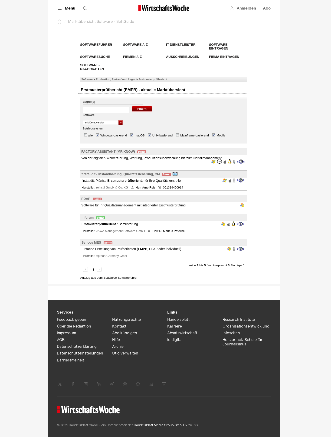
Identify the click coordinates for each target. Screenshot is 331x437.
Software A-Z (135, 44)
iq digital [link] (174, 339)
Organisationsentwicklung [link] (246, 326)
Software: (89, 115)
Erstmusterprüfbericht (152, 79)
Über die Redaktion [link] (74, 326)
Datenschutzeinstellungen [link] (80, 353)
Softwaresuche (95, 57)
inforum (88, 217)
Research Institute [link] (239, 319)
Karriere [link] (174, 326)
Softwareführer (96, 44)
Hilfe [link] (116, 339)
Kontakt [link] (119, 326)
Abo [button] (267, 8)
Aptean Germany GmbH (112, 256)
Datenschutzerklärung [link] (77, 346)
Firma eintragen (224, 57)
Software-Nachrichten (92, 67)
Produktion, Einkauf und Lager (115, 79)
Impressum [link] (66, 333)
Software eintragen (218, 46)
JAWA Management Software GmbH (121, 231)
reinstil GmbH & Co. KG (112, 187)
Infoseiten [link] (231, 333)
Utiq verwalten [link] (125, 353)
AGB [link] (61, 339)
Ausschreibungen (182, 57)
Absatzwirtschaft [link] (182, 333)
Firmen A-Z (132, 57)
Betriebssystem (93, 128)
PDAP (85, 199)
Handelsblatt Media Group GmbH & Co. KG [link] (166, 425)
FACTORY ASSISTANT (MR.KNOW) (108, 151)
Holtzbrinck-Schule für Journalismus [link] (243, 342)
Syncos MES (91, 242)
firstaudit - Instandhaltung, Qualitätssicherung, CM (121, 174)
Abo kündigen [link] (124, 333)
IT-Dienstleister (181, 44)
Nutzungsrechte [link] (126, 319)
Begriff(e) (89, 101)
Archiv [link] (118, 346)
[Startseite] (59, 21)
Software (87, 79)
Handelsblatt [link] (178, 319)
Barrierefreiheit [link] (70, 360)
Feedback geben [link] (71, 319)
